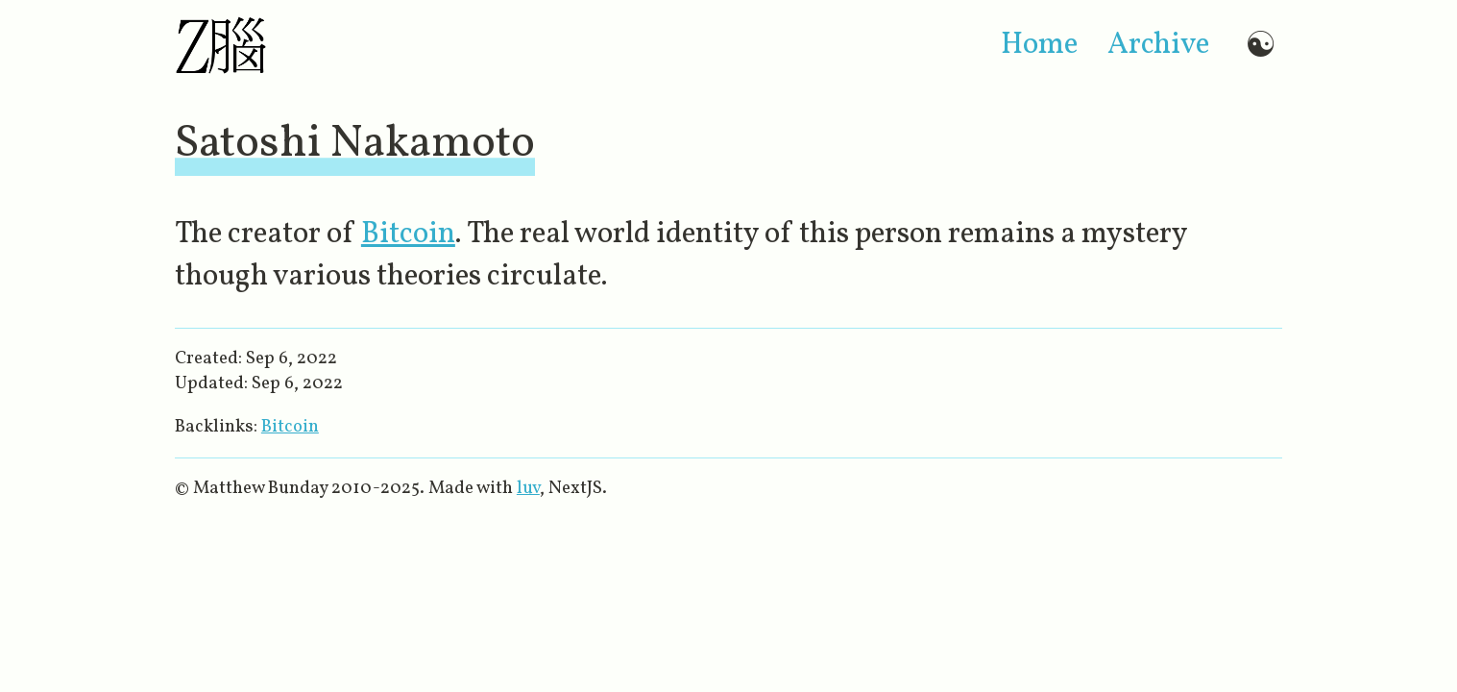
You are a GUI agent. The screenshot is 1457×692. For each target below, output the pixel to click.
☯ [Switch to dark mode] (1260, 44)
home (1039, 45)
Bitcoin (408, 234)
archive (1158, 45)
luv (528, 488)
